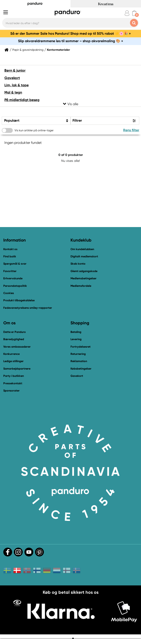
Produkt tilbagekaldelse (19, 300)
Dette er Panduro (14, 332)
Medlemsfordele (80, 285)
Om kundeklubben (82, 249)
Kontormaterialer (58, 49)
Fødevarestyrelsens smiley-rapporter (27, 307)
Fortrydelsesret (80, 346)
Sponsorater (11, 390)
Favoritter (10, 271)
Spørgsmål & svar (14, 263)
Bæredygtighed (13, 339)
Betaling (75, 332)
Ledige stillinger (13, 361)
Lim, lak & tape (16, 85)
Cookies (8, 293)
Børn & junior (15, 70)
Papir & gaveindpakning (27, 49)
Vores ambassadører (17, 346)
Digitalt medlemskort (84, 256)
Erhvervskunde (12, 278)
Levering (76, 339)
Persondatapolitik (15, 285)
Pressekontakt (12, 383)
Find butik (9, 256)
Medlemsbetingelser (83, 278)
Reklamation (78, 361)
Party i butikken (13, 375)
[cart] (134, 13)
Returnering (78, 354)
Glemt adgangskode (83, 271)
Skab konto (77, 263)
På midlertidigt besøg (21, 100)
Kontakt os (10, 249)
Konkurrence (11, 354)
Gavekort (12, 78)
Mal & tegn (13, 92)
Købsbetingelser (80, 368)
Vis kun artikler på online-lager (34, 130)
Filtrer (77, 120)
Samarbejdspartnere (16, 368)
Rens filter (131, 130)
